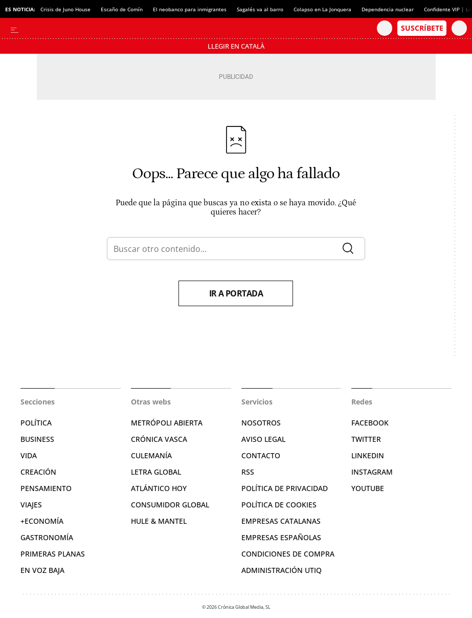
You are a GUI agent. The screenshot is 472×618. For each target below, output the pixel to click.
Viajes (31, 504)
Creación (38, 472)
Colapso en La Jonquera (322, 9)
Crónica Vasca (159, 439)
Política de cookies (279, 504)
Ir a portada (236, 293)
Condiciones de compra (287, 554)
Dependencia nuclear (388, 9)
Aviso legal (263, 439)
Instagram (372, 472)
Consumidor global (170, 504)
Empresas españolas (281, 537)
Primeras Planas (52, 554)
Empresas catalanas (281, 521)
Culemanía (151, 455)
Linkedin (367, 455)
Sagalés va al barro (260, 9)
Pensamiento (46, 488)
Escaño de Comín (122, 9)
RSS (247, 472)
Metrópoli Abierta (167, 423)
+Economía (41, 521)
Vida (28, 455)
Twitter (366, 439)
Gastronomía (46, 537)
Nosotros (261, 423)
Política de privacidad (284, 488)
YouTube (367, 488)
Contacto (260, 455)
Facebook (370, 423)
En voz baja (42, 570)
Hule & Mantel (159, 521)
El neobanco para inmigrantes (190, 9)
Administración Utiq (281, 570)
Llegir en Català (236, 46)
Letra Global (156, 472)
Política (36, 423)
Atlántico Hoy (159, 488)
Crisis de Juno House (65, 9)
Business (37, 439)
